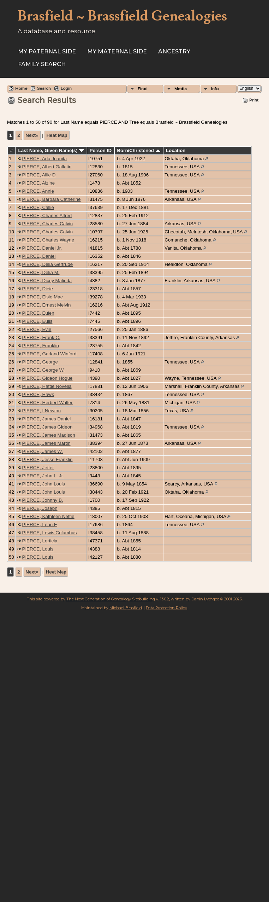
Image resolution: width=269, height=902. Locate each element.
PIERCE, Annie (38, 191)
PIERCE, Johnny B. (42, 500)
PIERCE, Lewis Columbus (49, 532)
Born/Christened (138, 150)
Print (253, 100)
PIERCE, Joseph (40, 508)
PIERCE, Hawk (38, 394)
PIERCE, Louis (38, 549)
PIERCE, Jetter (38, 467)
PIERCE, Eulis (37, 321)
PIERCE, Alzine (38, 183)
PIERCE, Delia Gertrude (47, 264)
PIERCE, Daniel (39, 256)
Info (215, 88)
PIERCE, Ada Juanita (44, 158)
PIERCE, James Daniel (46, 418)
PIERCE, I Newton (41, 410)
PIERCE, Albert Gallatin (47, 166)
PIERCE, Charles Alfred (47, 215)
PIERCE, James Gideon (47, 427)
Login (66, 88)
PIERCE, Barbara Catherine (51, 199)
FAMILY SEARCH (42, 64)
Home (21, 88)
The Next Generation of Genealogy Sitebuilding (110, 599)
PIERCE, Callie (38, 207)
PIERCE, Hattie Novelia (47, 386)
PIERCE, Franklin (40, 345)
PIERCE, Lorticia (40, 540)
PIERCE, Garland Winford (49, 353)
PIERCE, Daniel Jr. (42, 248)
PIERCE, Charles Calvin (47, 223)
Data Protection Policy (166, 607)
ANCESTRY (174, 51)
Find (142, 88)
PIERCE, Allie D (39, 175)
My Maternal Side (117, 51)
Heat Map (56, 135)
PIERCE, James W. (42, 451)
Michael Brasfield (125, 607)
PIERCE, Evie (37, 329)
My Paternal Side (47, 51)
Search (44, 88)
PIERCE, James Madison (48, 435)
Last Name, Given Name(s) (51, 150)
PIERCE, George (40, 362)
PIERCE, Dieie (37, 288)
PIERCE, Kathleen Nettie (48, 516)
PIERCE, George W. (43, 370)
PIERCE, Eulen (38, 313)
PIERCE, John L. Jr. (43, 475)
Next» (31, 135)
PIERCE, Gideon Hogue (47, 378)
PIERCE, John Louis (43, 484)
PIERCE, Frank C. (41, 337)
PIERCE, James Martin (46, 443)
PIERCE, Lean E (39, 524)
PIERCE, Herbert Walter (47, 402)
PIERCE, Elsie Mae (42, 296)
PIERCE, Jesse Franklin (47, 459)
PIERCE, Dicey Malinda (47, 280)
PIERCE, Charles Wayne (48, 240)
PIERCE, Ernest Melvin (46, 305)
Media (180, 88)
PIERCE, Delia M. (41, 272)
